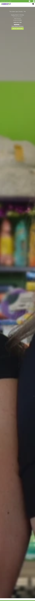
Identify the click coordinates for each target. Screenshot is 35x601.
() (17, 26)
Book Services (17, 28)
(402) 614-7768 (17, 22)
